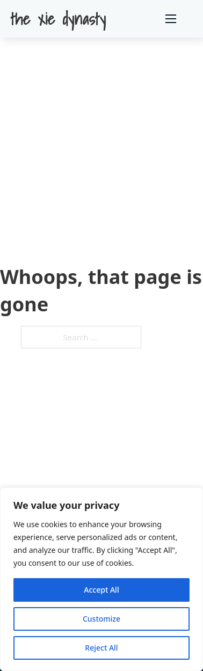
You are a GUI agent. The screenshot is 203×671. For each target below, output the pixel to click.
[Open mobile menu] (170, 18)
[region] (101, 579)
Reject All (101, 648)
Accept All (101, 590)
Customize (101, 619)
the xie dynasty (58, 19)
